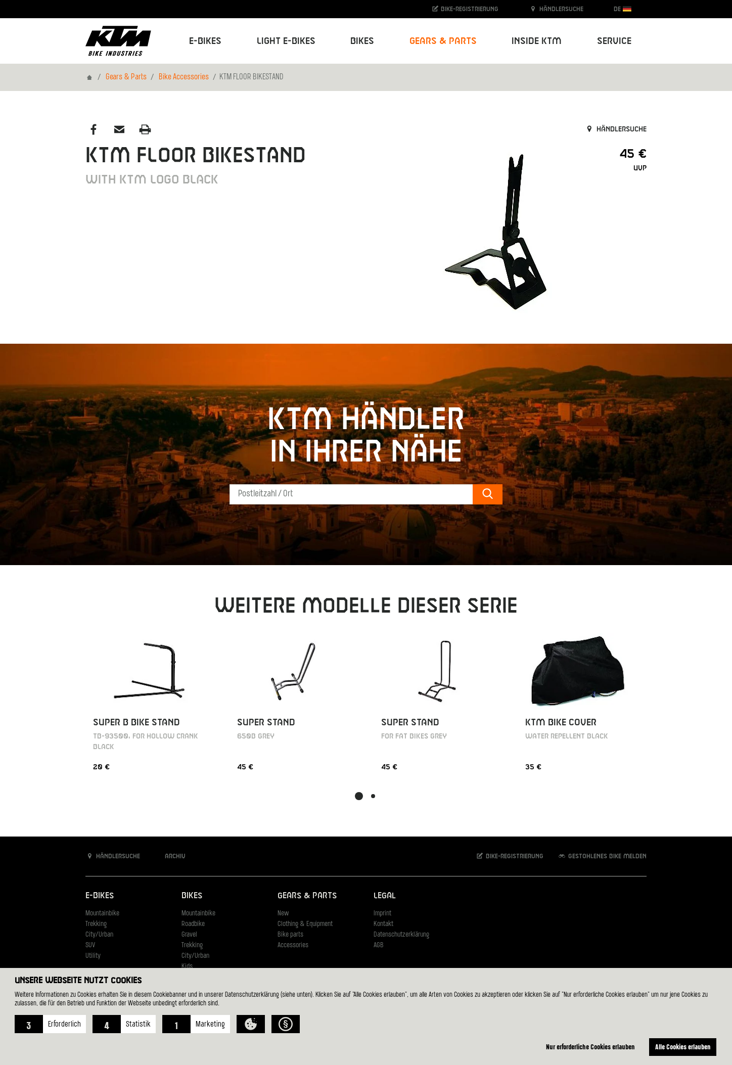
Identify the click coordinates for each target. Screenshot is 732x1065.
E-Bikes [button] (205, 41)
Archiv (170, 856)
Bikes (191, 896)
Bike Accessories (184, 77)
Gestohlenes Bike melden (602, 856)
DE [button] (622, 9)
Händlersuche (556, 9)
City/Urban (99, 935)
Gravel (189, 935)
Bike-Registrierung (465, 9)
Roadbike (193, 924)
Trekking (96, 924)
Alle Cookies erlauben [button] (683, 1046)
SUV (90, 945)
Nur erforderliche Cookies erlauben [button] (590, 1046)
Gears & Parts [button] (443, 41)
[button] (50, 1024)
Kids (187, 966)
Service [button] (614, 41)
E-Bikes (99, 896)
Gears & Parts (126, 77)
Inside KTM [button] (537, 41)
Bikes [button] (362, 41)
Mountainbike (102, 913)
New (283, 913)
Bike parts (290, 935)
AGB (379, 945)
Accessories (293, 945)
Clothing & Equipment (305, 924)
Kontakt (383, 924)
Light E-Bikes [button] (286, 41)
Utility (93, 956)
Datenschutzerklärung (401, 935)
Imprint (382, 913)
